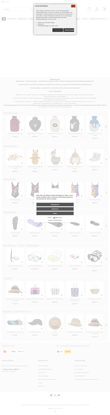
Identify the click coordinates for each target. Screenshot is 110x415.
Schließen (57, 41)
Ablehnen (54, 209)
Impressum (50, 220)
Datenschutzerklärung (57, 220)
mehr (55, 213)
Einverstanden (69, 41)
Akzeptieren (55, 204)
